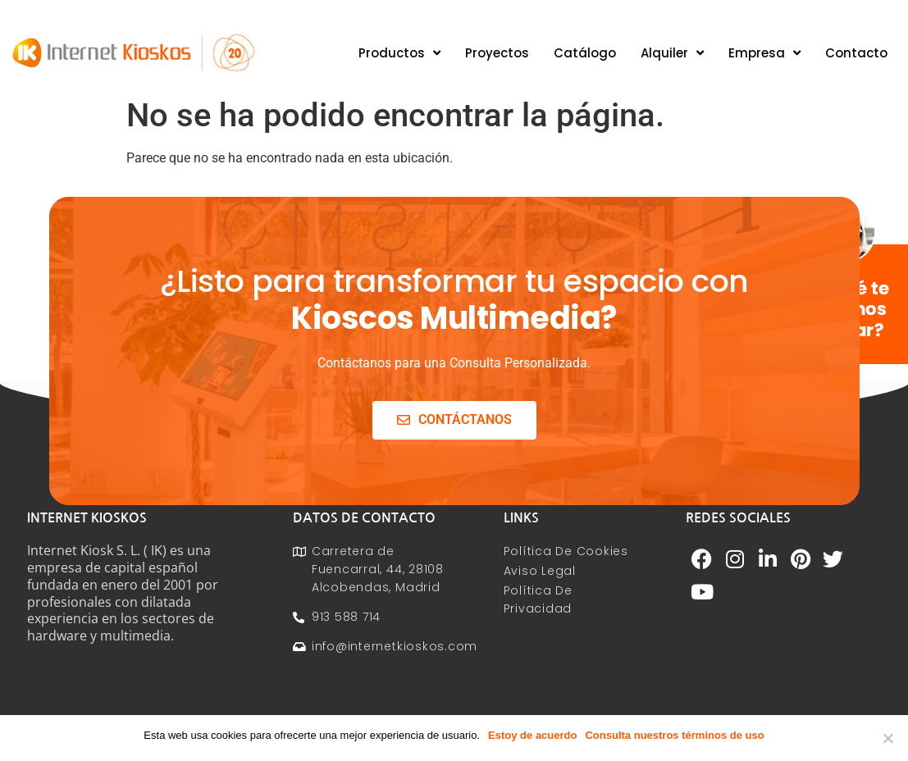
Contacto (856, 53)
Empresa (764, 53)
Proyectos (497, 53)
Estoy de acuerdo (532, 735)
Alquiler (672, 53)
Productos (399, 53)
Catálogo (585, 53)
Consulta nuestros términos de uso (674, 735)
